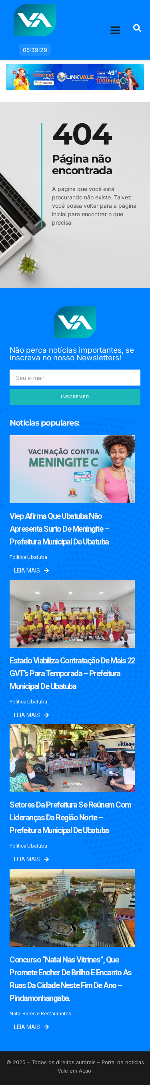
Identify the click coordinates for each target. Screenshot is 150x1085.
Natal (16, 1014)
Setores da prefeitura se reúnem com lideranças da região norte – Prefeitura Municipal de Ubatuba (70, 817)
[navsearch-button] (137, 30)
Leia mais (31, 570)
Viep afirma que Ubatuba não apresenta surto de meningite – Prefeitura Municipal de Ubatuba (59, 529)
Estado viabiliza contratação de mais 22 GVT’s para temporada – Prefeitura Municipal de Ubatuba (72, 673)
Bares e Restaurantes (46, 1014)
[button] (115, 30)
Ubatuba (37, 557)
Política (18, 557)
